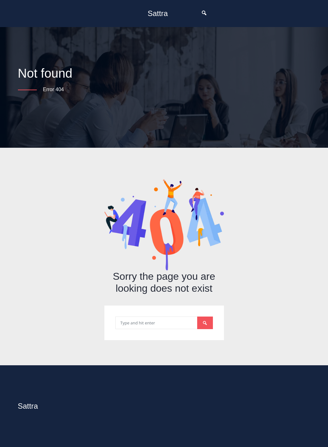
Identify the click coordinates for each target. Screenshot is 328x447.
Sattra (157, 13)
